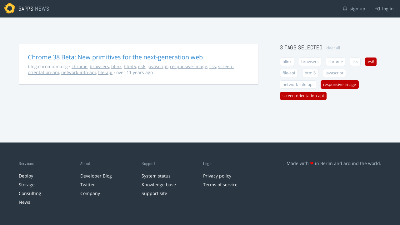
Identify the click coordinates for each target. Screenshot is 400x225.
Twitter (87, 185)
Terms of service (220, 185)
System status (156, 176)
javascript (158, 66)
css (212, 66)
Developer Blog (96, 176)
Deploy (26, 176)
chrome (80, 66)
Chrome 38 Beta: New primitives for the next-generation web (115, 57)
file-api (105, 72)
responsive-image (188, 66)
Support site (154, 193)
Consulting (30, 193)
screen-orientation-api (303, 95)
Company (90, 193)
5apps (26, 8)
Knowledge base (159, 185)
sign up (354, 9)
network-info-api (78, 72)
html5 (130, 66)
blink (116, 66)
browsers (99, 66)
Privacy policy (217, 176)
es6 (141, 66)
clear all (333, 48)
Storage (27, 185)
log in (384, 9)
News (24, 202)
